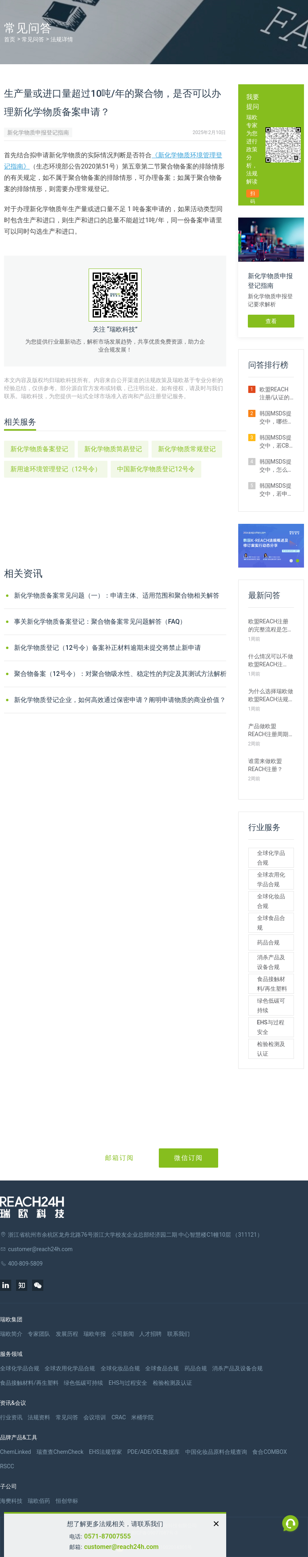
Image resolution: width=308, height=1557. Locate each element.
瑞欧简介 (11, 1334)
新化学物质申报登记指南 (38, 132)
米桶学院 (142, 1417)
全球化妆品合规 (271, 901)
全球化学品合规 (271, 858)
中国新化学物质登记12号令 (156, 469)
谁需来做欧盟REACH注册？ (265, 765)
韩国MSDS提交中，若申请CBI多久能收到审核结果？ (276, 490)
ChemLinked (15, 1452)
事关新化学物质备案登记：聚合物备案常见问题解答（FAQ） (100, 621)
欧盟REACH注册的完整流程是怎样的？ (270, 625)
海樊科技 (11, 1501)
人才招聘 (150, 1334)
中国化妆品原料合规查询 (216, 1452)
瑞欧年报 (94, 1334)
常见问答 (33, 39)
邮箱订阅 (119, 1158)
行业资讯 (11, 1417)
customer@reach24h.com (121, 1547)
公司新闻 (122, 1334)
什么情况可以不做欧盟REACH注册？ (270, 660)
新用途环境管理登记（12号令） (55, 469)
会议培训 (94, 1417)
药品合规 (268, 942)
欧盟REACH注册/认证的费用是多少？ (276, 393)
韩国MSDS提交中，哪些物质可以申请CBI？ (276, 417)
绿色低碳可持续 (271, 1005)
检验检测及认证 (271, 1049)
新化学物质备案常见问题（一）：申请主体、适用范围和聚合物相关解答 (116, 595)
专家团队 (39, 1334)
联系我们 (178, 1334)
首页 (9, 39)
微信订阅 (188, 1158)
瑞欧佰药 (39, 1501)
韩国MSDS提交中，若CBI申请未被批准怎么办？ (276, 442)
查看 (271, 321)
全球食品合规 (271, 923)
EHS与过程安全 (270, 1027)
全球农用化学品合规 (271, 879)
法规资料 (39, 1417)
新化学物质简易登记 (113, 449)
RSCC (7, 1466)
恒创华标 (67, 1501)
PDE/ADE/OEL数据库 (153, 1452)
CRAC (118, 1417)
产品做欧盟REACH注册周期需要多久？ (268, 730)
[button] (291, 560)
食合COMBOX (269, 1452)
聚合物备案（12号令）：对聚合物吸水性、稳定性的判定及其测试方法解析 (120, 674)
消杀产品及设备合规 (271, 962)
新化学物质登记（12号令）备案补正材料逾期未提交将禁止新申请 (107, 647)
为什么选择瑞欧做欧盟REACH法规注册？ (270, 695)
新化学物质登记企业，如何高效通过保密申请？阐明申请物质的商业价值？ (120, 700)
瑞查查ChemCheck (59, 1452)
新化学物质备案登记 (39, 449)
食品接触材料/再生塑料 (272, 984)
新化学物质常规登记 (187, 449)
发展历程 (67, 1334)
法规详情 (62, 39)
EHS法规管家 (105, 1452)
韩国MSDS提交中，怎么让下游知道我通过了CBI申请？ (276, 466)
